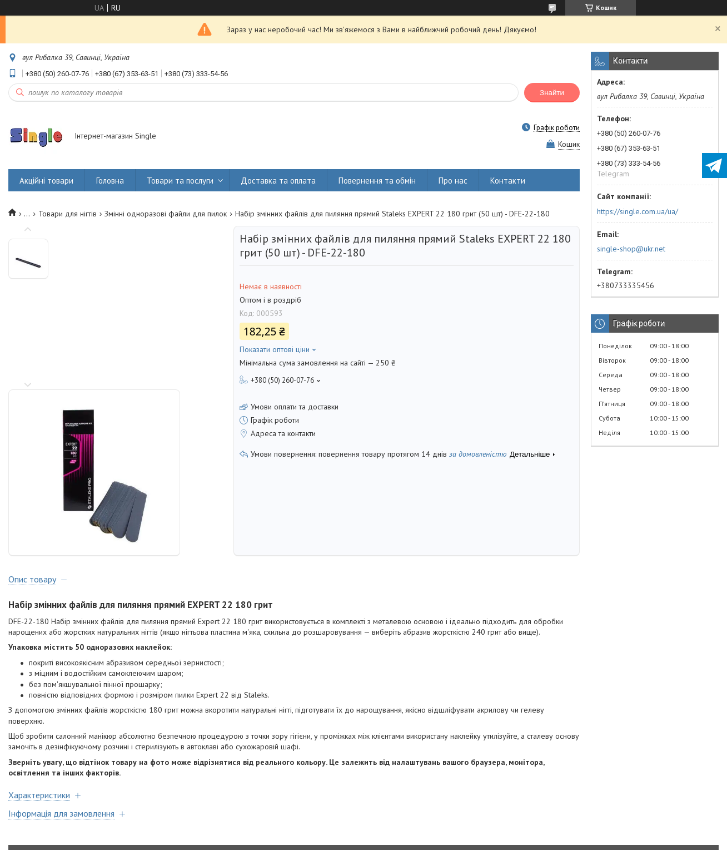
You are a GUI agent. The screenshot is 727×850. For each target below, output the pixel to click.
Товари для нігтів (67, 214)
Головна (110, 180)
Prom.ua (416, 829)
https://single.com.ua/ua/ (637, 211)
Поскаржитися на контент (370, 839)
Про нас (453, 180)
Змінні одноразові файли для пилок (165, 214)
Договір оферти (45, 798)
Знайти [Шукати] (552, 92)
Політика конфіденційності (457, 839)
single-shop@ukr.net (631, 249)
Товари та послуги (180, 180)
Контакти (507, 180)
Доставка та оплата (278, 180)
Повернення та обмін (377, 180)
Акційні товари (46, 180)
